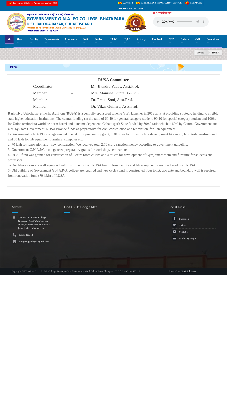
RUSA (215, 52)
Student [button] (99, 39)
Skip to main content (130, 8)
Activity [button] (141, 39)
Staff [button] (85, 39)
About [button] (19, 39)
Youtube (180, 231)
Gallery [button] (185, 39)
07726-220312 (25, 234)
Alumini (125, 3)
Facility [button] (34, 39)
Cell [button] (197, 39)
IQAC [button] (127, 39)
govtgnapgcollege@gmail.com (33, 241)
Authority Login (184, 238)
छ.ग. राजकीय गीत (162, 13)
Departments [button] (51, 39)
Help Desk (193, 3)
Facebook (180, 218)
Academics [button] (71, 39)
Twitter (179, 225)
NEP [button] (171, 39)
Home (200, 52)
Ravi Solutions (188, 271)
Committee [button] (212, 39)
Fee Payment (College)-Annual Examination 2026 (32, 3)
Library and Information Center (158, 3)
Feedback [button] (157, 39)
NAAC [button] (113, 39)
